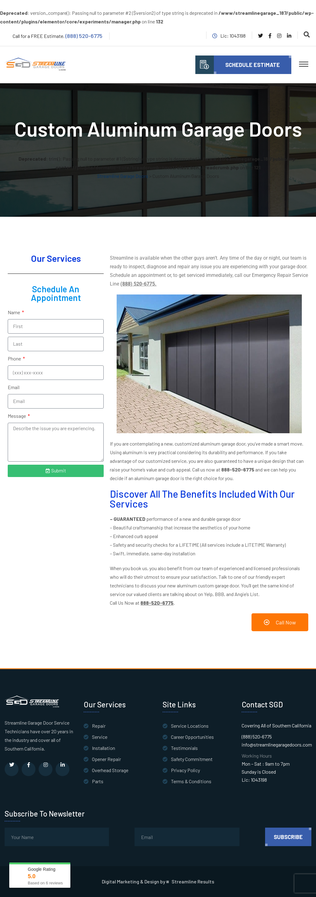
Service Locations (190, 726)
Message (17, 416)
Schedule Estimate (252, 65)
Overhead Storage (110, 770)
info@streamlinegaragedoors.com (277, 744)
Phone (15, 358)
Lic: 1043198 (254, 780)
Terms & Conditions (191, 781)
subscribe (288, 837)
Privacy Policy (185, 770)
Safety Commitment (192, 759)
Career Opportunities (192, 737)
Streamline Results (193, 881)
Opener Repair (106, 759)
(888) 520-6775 (83, 35)
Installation (103, 748)
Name (14, 312)
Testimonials (184, 748)
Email (13, 387)
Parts (97, 781)
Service (99, 737)
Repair (99, 726)
